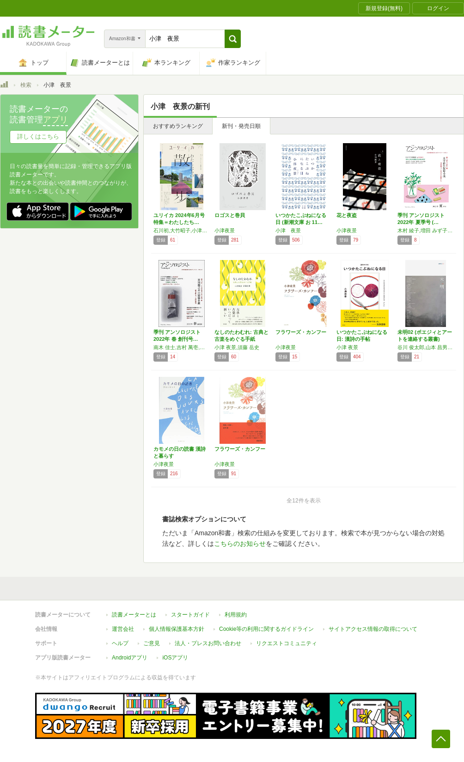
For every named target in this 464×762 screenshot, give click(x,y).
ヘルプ (120, 643)
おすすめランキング (178, 126)
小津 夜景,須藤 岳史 (236, 347)
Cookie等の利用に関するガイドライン (266, 629)
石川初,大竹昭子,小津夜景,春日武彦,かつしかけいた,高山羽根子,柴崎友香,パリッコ (181, 230)
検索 (25, 85)
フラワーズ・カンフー (300, 332)
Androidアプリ (129, 657)
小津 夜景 (288, 230)
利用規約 (236, 614)
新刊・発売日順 (241, 126)
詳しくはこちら (38, 136)
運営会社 (123, 629)
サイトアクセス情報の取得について (373, 629)
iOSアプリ (175, 657)
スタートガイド (190, 614)
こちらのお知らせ (240, 543)
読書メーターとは (134, 614)
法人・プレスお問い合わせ (208, 643)
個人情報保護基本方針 (176, 629)
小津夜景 (224, 230)
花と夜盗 (346, 215)
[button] (233, 39)
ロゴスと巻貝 (229, 215)
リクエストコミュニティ (286, 643)
